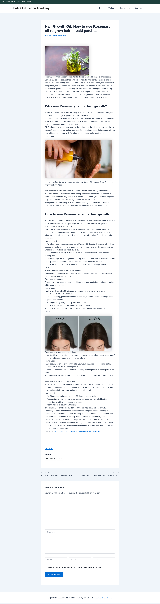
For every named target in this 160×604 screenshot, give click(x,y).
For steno (126, 8)
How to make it (51, 241)
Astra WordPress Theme (103, 598)
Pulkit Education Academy (31, 8)
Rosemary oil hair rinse (54, 279)
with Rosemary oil (64, 226)
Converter (140, 8)
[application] (117, 8)
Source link (49, 449)
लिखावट (29, 2)
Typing (114, 8)
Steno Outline (21, 2)
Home (2, 2)
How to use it (50, 288)
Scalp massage (51, 226)
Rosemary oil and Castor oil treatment (60, 381)
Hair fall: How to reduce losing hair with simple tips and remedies (79, 431)
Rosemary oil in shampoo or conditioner (60, 352)
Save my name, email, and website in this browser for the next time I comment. (75, 568)
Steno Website (10, 2)
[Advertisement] (80, 513)
